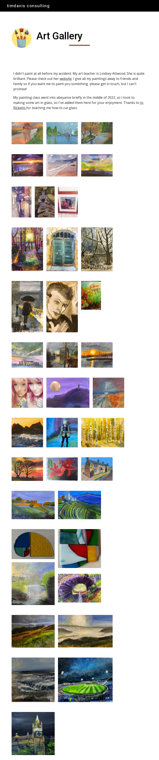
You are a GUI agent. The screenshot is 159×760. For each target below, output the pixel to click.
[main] (79, 38)
